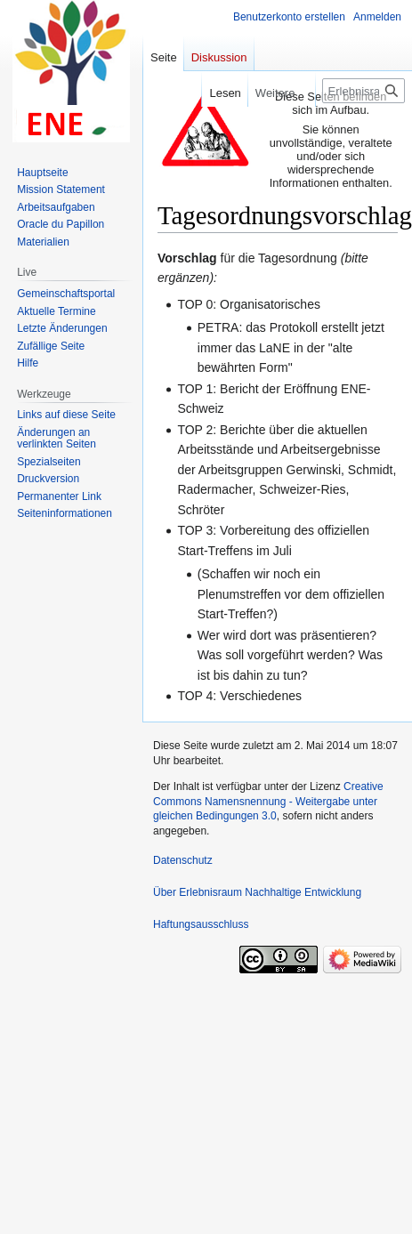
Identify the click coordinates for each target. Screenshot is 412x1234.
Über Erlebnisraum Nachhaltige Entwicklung (257, 892)
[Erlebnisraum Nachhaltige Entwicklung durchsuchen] (363, 90)
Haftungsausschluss (200, 924)
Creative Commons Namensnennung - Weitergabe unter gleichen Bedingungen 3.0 (268, 801)
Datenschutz (183, 860)
